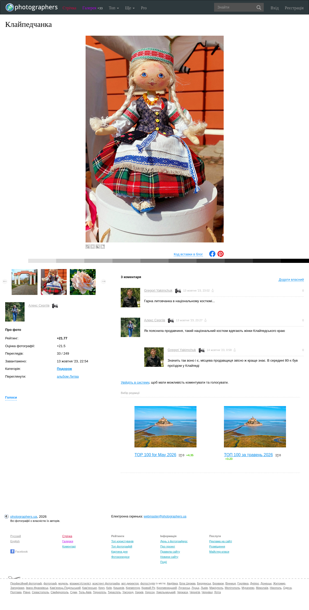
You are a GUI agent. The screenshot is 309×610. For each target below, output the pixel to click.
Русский (15, 536)
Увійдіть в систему (135, 382)
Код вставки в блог (188, 254)
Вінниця (230, 583)
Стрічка (69, 8)
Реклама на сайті (220, 541)
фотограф (50, 583)
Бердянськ (204, 583)
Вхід (275, 8)
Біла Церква (187, 583)
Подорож (64, 369)
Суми (73, 592)
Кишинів (119, 587)
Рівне (26, 592)
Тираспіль (114, 592)
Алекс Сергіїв (38, 305)
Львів (204, 587)
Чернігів (195, 592)
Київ (109, 587)
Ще (130, 8)
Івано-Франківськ (37, 587)
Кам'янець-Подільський (65, 587)
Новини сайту (169, 556)
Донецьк (266, 583)
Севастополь (40, 592)
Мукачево (248, 587)
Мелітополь (232, 587)
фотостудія (147, 583)
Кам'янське (89, 587)
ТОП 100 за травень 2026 (248, 455)
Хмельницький (165, 592)
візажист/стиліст (80, 583)
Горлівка (242, 583)
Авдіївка (172, 583)
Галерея (92, 8)
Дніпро (254, 583)
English (15, 541)
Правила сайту (170, 551)
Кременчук (133, 587)
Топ (114, 8)
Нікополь (276, 587)
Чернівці (207, 592)
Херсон (150, 592)
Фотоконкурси (120, 556)
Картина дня (119, 551)
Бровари (218, 583)
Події (163, 561)
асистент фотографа (106, 583)
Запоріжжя (17, 587)
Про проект (167, 546)
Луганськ (184, 587)
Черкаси (182, 592)
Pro (144, 8)
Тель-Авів (85, 592)
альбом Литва (68, 376)
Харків (139, 592)
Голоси (11, 397)
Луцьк (195, 587)
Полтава (15, 592)
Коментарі (69, 546)
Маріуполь (216, 587)
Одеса (287, 587)
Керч (102, 587)
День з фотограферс (174, 541)
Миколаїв (262, 587)
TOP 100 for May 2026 (155, 455)
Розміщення (217, 546)
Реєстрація (294, 8)
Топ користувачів (122, 541)
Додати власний (291, 279)
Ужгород (128, 592)
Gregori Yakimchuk (158, 290)
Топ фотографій (121, 546)
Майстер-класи (219, 551)
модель (63, 583)
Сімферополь (60, 592)
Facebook (19, 551)
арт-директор (130, 583)
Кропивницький (167, 587)
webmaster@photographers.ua (165, 516)
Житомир (279, 583)
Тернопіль (99, 592)
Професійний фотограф (26, 583)
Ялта (217, 592)
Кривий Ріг (148, 587)
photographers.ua (23, 516)
